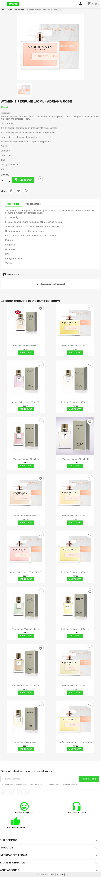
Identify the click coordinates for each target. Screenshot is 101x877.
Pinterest (26, 191)
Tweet (18, 191)
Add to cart (23, 180)
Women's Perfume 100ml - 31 (75, 459)
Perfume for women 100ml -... (75, 629)
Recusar (60, 875)
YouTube (19, 792)
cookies (51, 875)
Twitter (11, 792)
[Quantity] (4, 180)
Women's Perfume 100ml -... (26, 345)
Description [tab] (13, 204)
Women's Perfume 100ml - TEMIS (25, 572)
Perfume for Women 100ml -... (75, 402)
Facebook (3, 792)
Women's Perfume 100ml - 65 (25, 402)
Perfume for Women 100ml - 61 (25, 685)
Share (11, 191)
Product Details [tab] (33, 204)
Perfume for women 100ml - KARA (75, 742)
